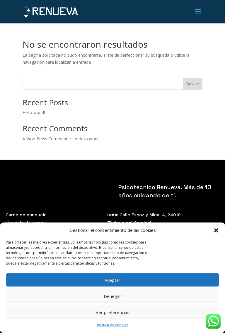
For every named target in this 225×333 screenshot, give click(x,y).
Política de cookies (112, 324)
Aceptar (112, 280)
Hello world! (34, 112)
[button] (216, 230)
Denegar (112, 296)
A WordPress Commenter (47, 139)
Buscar (192, 84)
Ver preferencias (112, 312)
